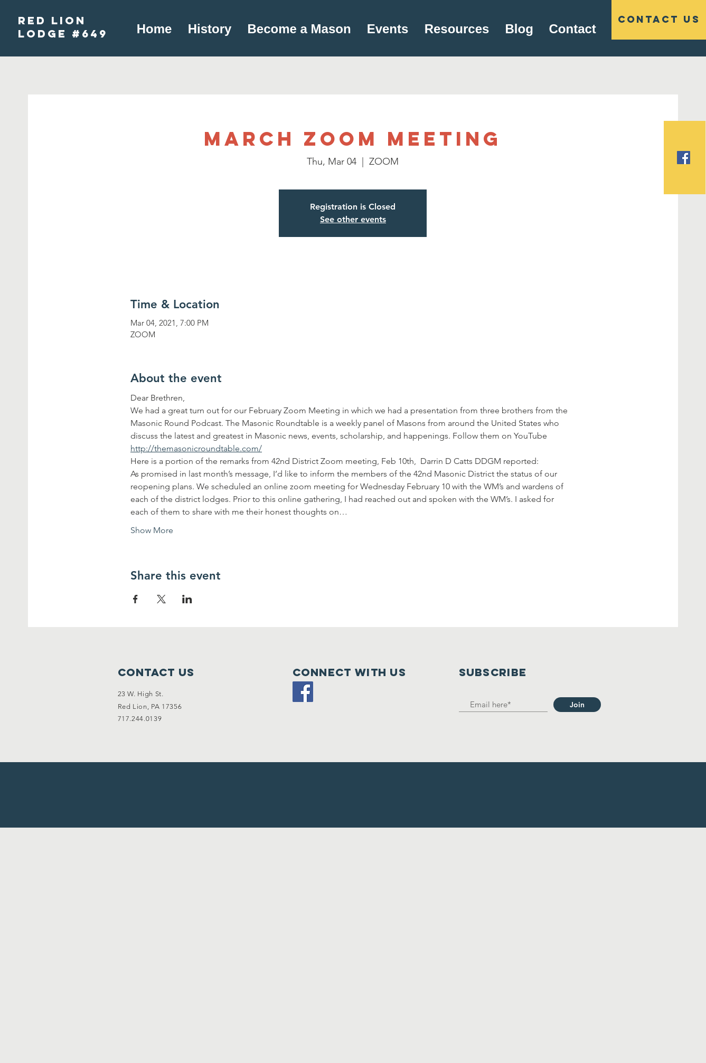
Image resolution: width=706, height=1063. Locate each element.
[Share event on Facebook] (135, 599)
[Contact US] (658, 20)
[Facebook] (303, 691)
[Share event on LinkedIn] (187, 599)
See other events (353, 219)
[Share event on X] (161, 599)
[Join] (577, 704)
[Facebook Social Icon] (683, 157)
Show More (151, 530)
